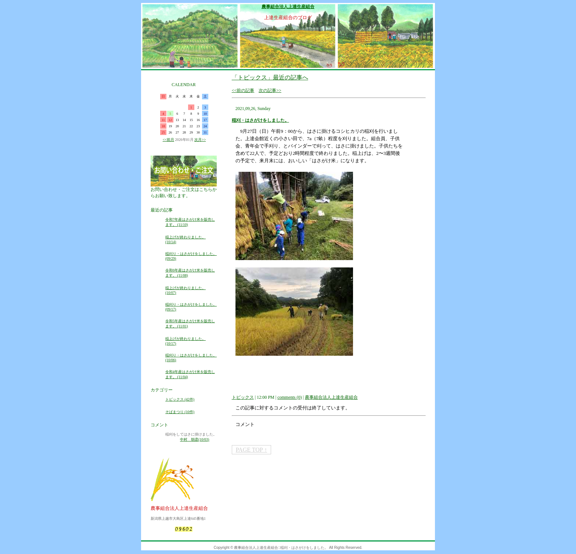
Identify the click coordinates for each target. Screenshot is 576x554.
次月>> (200, 140)
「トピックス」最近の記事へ (270, 77)
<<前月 (168, 140)
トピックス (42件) (179, 399)
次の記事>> (270, 90)
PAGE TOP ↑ (251, 450)
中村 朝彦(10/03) (194, 439)
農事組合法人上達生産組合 (288, 6)
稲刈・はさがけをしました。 (260, 120)
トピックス (243, 397)
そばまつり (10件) (179, 412)
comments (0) (289, 397)
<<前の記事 (243, 90)
